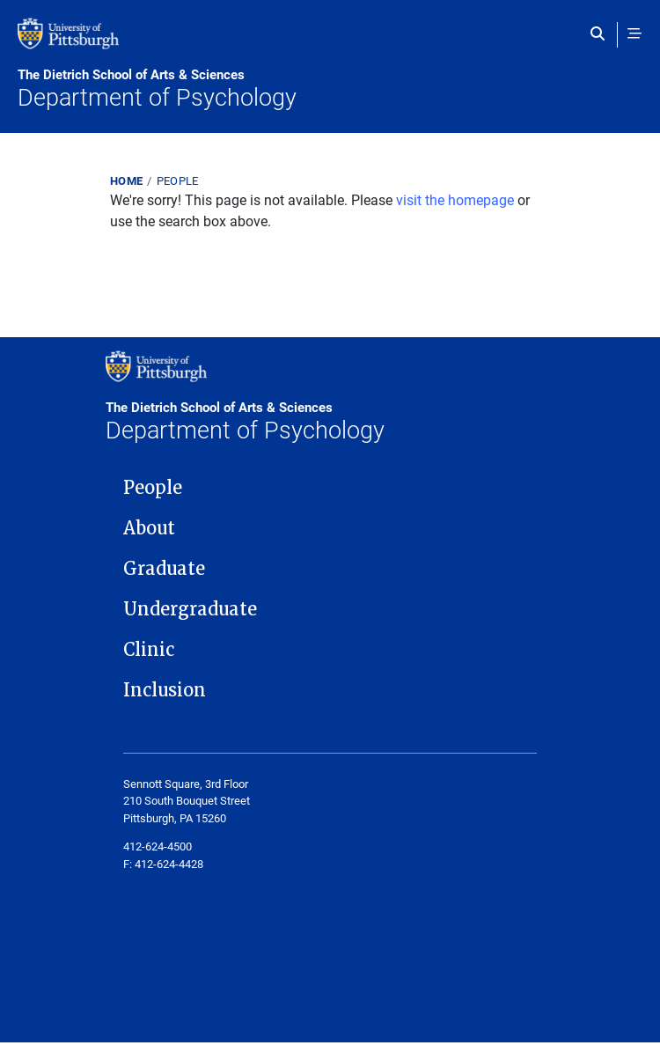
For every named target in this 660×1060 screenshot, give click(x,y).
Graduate (164, 568)
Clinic (148, 649)
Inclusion (164, 690)
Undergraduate (190, 609)
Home (126, 180)
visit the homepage (455, 199)
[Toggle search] (601, 33)
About (149, 528)
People (178, 180)
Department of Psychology (330, 89)
